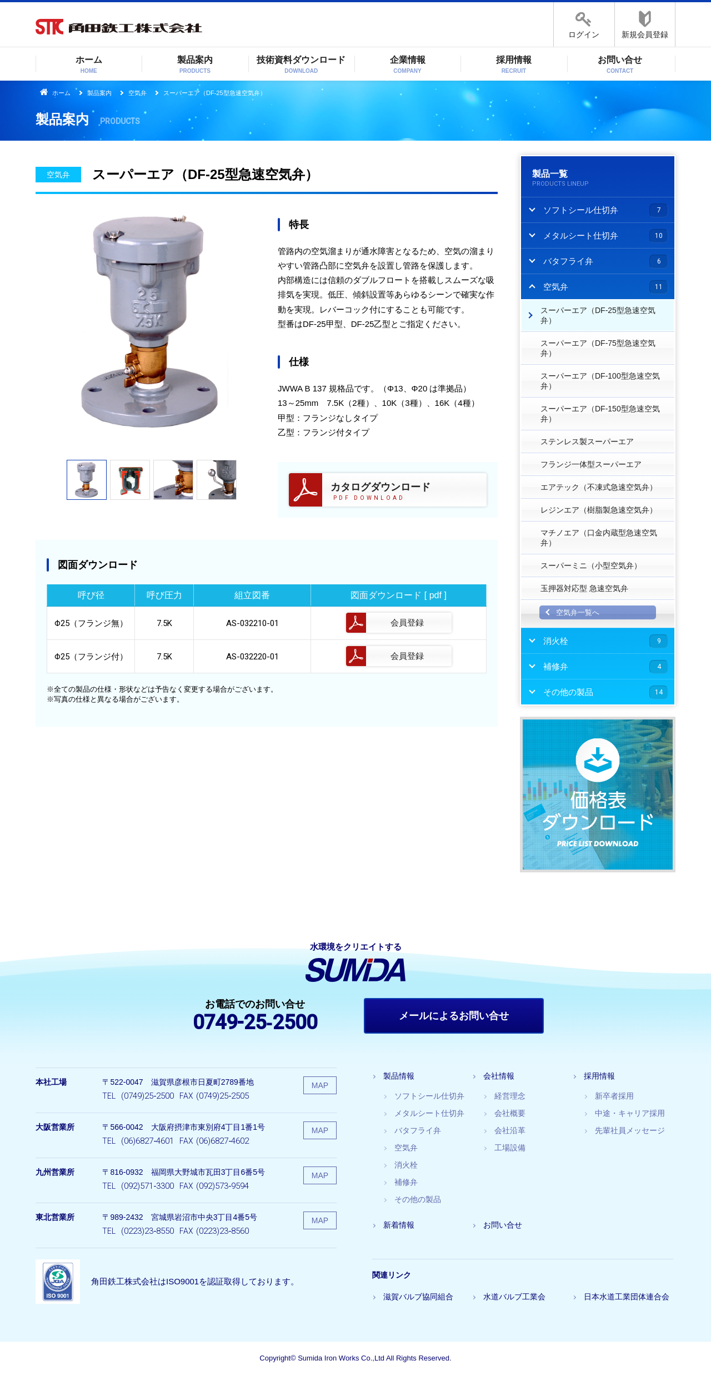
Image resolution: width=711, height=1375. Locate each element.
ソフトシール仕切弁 (429, 1095)
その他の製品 (417, 1199)
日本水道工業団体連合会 (626, 1296)
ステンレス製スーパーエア (587, 441)
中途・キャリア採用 (630, 1113)
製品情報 (398, 1075)
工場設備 (509, 1147)
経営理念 (509, 1095)
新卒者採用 (614, 1095)
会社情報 (498, 1075)
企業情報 (407, 65)
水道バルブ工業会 (514, 1296)
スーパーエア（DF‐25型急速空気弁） (597, 315)
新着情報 (398, 1224)
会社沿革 (509, 1130)
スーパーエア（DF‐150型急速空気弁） (600, 413)
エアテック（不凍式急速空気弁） (598, 487)
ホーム (89, 65)
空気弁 (137, 93)
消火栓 (406, 1164)
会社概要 (509, 1113)
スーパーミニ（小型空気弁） (591, 565)
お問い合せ (620, 65)
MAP (320, 1085)
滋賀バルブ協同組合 (418, 1296)
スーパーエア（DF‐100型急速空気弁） (600, 380)
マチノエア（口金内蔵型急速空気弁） (598, 537)
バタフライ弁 (417, 1130)
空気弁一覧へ (577, 612)
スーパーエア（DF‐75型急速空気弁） (597, 348)
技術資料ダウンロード (301, 65)
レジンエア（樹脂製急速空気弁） (598, 509)
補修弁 (406, 1182)
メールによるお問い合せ (454, 1015)
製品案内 (195, 65)
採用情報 (514, 65)
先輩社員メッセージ (630, 1130)
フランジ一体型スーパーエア (591, 464)
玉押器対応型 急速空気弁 (584, 588)
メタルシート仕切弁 (429, 1113)
